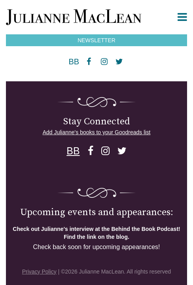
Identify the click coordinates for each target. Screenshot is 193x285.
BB (74, 61)
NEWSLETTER (96, 40)
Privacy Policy (39, 271)
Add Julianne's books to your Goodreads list (97, 132)
